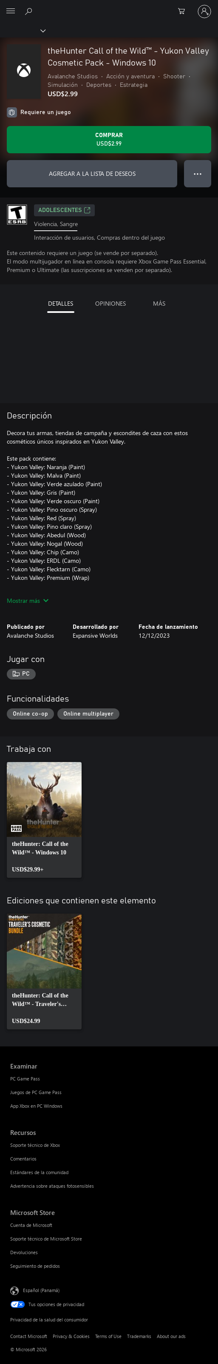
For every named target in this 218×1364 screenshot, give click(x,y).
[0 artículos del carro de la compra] (184, 11)
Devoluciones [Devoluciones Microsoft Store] (24, 1252)
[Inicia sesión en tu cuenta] (204, 11)
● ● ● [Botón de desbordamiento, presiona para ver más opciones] (198, 173)
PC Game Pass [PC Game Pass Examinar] (25, 1078)
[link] (44, 820)
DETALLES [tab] (60, 303)
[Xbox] (22, 30)
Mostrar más (27, 600)
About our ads (171, 1336)
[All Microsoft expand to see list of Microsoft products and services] (10, 11)
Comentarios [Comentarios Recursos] (23, 1158)
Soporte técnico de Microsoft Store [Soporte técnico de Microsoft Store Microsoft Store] (46, 1238)
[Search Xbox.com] (30, 11)
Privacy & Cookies (71, 1336)
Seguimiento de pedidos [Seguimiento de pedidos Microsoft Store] (35, 1266)
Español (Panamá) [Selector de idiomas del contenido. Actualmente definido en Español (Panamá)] (41, 1290)
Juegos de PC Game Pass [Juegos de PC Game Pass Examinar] (36, 1092)
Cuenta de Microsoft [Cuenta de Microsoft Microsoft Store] (31, 1225)
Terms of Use (108, 1336)
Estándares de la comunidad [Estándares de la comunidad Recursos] (39, 1172)
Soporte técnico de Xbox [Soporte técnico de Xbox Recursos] (35, 1145)
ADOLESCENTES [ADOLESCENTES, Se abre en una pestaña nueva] (64, 210)
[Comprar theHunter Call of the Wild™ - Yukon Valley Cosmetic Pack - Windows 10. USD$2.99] (109, 139)
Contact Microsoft (28, 1336)
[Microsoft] (108, 6)
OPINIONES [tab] (110, 303)
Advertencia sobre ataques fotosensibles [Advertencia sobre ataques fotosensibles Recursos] (52, 1186)
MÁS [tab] (159, 303)
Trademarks (139, 1336)
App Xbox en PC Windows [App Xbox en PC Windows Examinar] (36, 1106)
